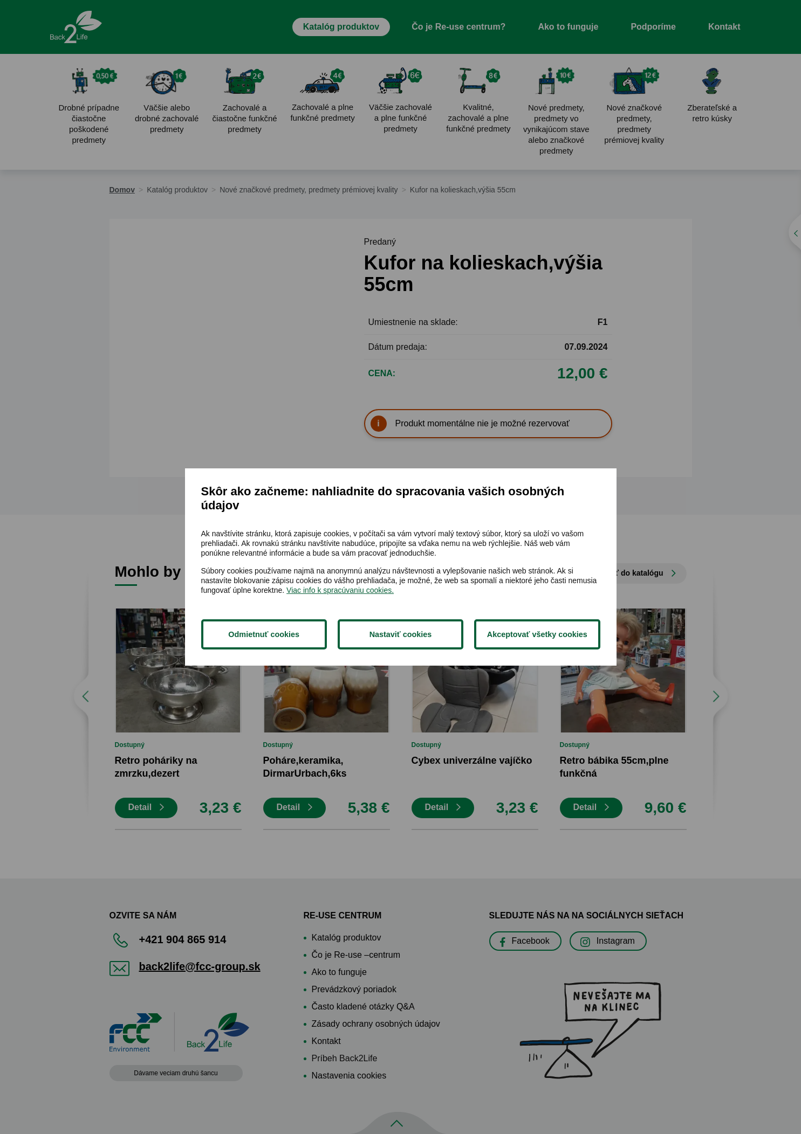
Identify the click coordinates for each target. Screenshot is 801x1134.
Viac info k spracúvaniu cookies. (340, 590)
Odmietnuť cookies (263, 634)
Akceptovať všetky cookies (537, 634)
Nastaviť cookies (400, 634)
